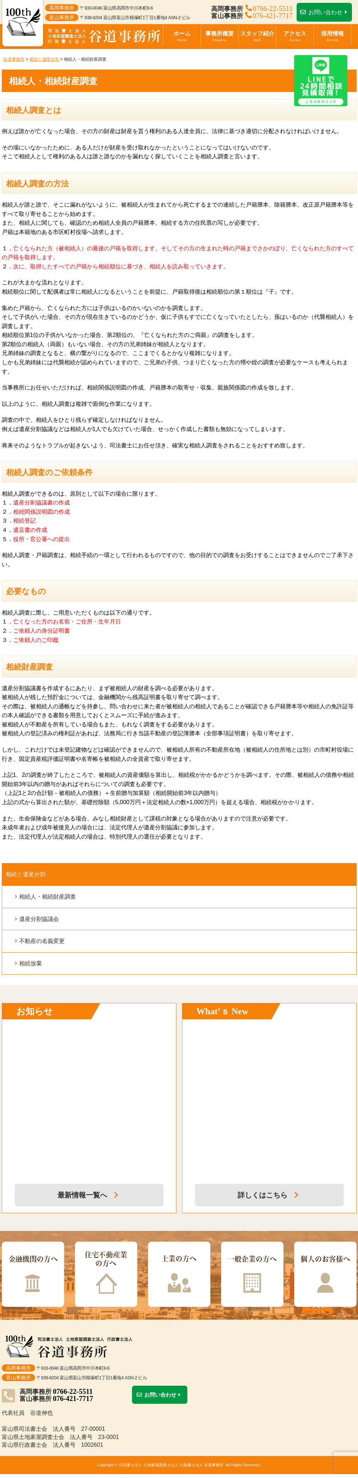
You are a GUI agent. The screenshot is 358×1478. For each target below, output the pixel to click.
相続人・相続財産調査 (47, 897)
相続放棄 (30, 963)
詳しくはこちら (269, 1195)
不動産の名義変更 (42, 941)
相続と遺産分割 (25, 874)
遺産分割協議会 (39, 919)
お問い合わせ (324, 12)
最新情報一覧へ (89, 1195)
